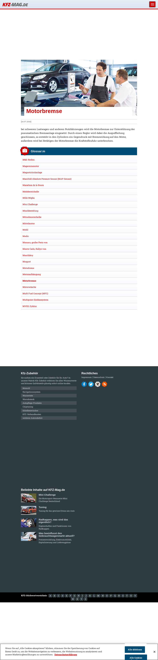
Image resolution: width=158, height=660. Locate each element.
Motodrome (28, 268)
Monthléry (28, 255)
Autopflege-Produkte (32, 403)
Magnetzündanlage (32, 172)
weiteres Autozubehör (33, 418)
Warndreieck (29, 399)
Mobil (25, 229)
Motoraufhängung (32, 274)
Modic (26, 236)
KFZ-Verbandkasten (32, 414)
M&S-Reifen (29, 159)
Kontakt (109, 377)
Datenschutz (98, 377)
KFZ (15, 4)
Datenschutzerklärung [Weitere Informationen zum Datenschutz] (65, 654)
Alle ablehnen (135, 649)
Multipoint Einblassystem (35, 299)
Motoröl (26, 388)
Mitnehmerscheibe (32, 217)
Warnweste (28, 395)
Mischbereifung (30, 210)
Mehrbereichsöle (31, 191)
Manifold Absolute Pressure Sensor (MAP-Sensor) (47, 178)
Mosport (27, 261)
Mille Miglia (29, 197)
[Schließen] (154, 651)
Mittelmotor (29, 223)
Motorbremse (29, 280)
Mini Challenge (30, 204)
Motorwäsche (29, 287)
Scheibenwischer (30, 410)
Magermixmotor (31, 166)
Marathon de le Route (33, 185)
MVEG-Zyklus (30, 306)
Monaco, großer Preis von (35, 242)
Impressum (86, 377)
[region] (79, 652)
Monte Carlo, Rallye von (34, 248)
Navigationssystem (31, 392)
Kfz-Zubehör (41, 380)
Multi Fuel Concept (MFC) (35, 293)
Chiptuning (28, 406)
